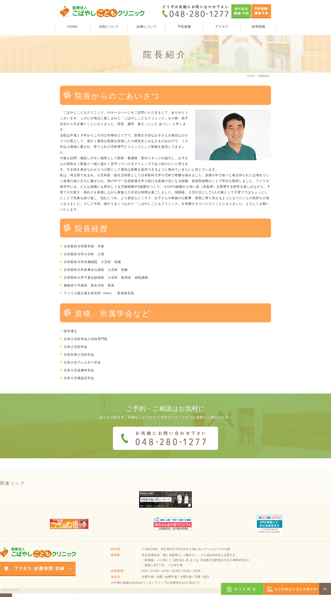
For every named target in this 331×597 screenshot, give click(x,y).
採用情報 (258, 26)
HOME (72, 26)
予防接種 (184, 26)
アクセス (222, 26)
